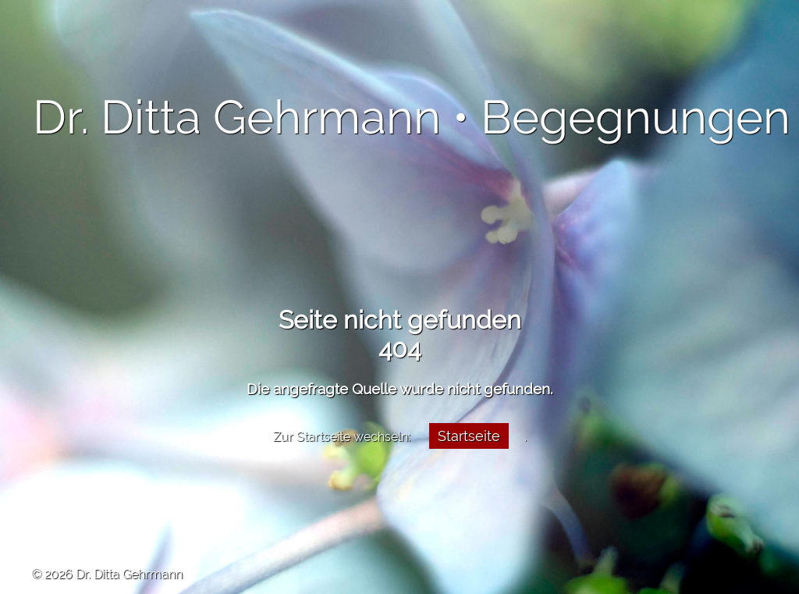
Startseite (469, 436)
